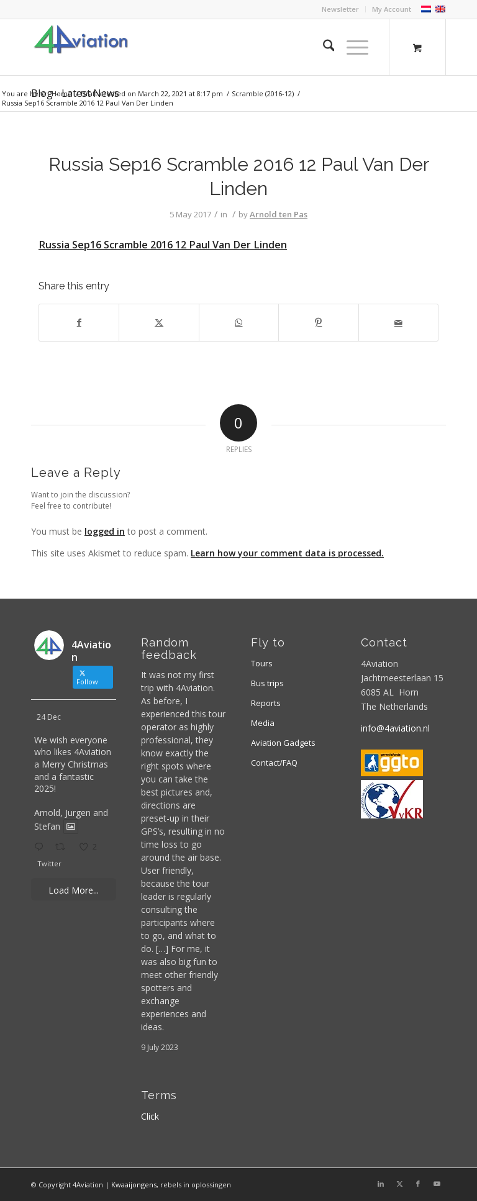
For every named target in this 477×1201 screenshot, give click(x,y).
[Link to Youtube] (436, 1183)
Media (263, 722)
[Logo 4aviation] (80, 47)
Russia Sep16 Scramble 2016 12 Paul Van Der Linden (163, 245)
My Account (391, 9)
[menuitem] (341, 9)
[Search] (323, 47)
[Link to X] (399, 1183)
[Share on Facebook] (79, 322)
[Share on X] (158, 322)
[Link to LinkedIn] (380, 1183)
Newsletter (340, 9)
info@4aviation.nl (395, 728)
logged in (104, 531)
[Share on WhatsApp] (238, 322)
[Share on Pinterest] (318, 322)
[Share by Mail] (398, 322)
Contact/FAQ (274, 762)
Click (150, 1116)
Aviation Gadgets (283, 742)
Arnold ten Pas (278, 214)
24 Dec (49, 717)
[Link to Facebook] (418, 1183)
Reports (266, 703)
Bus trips (267, 683)
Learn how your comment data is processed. (287, 553)
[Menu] (351, 47)
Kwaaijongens (134, 1184)
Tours (262, 663)
